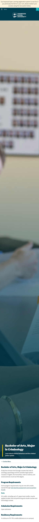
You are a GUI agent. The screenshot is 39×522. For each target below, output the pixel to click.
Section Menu (6, 461)
